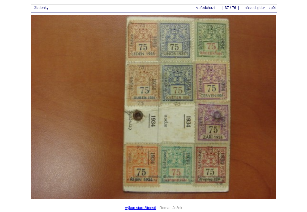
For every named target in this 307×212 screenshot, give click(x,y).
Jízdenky (41, 8)
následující (254, 8)
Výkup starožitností (140, 208)
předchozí (206, 8)
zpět (272, 8)
